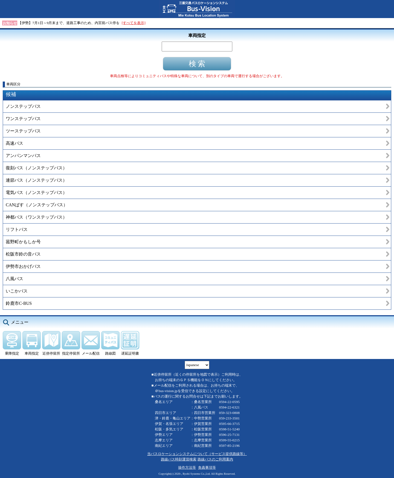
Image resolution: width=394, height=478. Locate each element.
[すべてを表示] (134, 23)
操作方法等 (187, 467)
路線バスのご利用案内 (215, 459)
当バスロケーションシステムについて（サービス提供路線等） (197, 454)
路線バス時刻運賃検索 (178, 459)
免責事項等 (207, 467)
